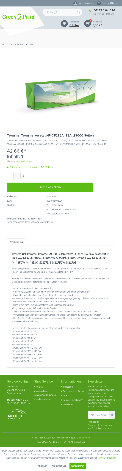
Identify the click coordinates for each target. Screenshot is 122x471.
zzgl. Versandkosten (24, 161)
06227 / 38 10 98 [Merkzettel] (104, 10)
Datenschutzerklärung (73, 391)
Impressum (67, 387)
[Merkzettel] (64, 23)
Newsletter (67, 404)
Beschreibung (16, 242)
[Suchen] (78, 11)
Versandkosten (83, 437)
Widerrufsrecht (43, 399)
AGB (64, 395)
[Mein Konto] (82, 3)
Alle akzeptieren (59, 466)
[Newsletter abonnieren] (112, 415)
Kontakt (39, 387)
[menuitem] (83, 3)
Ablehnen (42, 466)
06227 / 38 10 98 (17, 399)
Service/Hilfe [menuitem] (106, 3)
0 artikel (74, 25)
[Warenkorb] (87, 23)
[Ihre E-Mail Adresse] (99, 415)
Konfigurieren (77, 466)
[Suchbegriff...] (62, 12)
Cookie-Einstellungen (72, 400)
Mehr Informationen (107, 458)
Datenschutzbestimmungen (101, 425)
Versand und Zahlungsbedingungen (45, 393)
